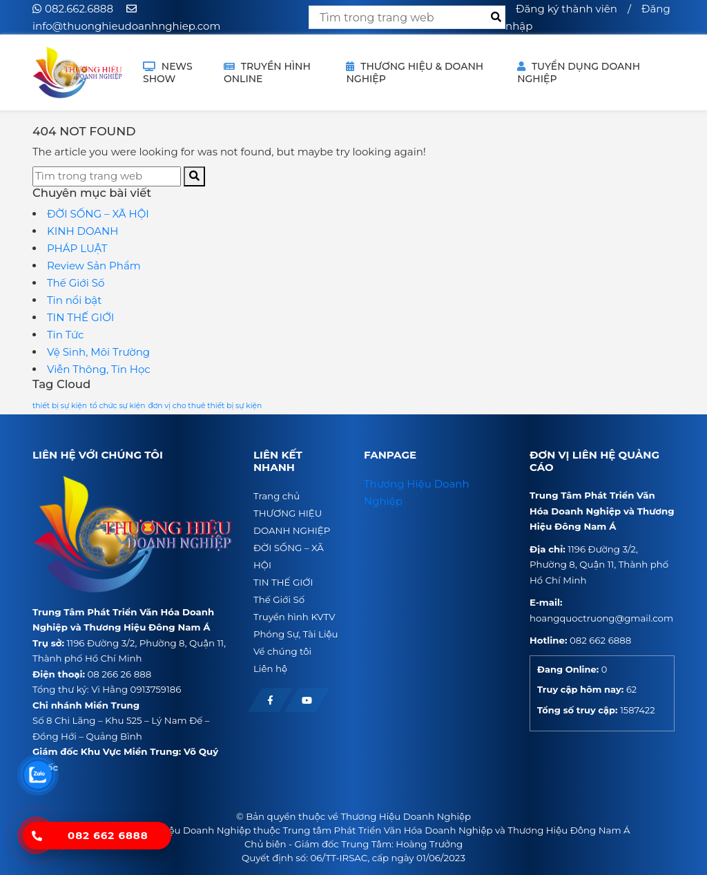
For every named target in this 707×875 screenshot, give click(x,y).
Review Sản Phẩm (94, 265)
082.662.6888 (79, 8)
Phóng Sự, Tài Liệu (295, 634)
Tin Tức (65, 334)
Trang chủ (276, 495)
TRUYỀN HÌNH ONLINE (267, 72)
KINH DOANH (83, 231)
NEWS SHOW (168, 72)
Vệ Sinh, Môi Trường (98, 351)
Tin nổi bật (74, 300)
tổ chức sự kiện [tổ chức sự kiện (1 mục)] (118, 405)
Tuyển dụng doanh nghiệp (578, 72)
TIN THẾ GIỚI (80, 317)
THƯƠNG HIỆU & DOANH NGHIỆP (414, 72)
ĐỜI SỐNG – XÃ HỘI (98, 213)
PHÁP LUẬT (77, 248)
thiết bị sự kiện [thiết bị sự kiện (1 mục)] (59, 405)
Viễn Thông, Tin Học (99, 369)
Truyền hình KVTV (294, 616)
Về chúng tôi (282, 651)
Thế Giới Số (75, 282)
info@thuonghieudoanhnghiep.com (126, 25)
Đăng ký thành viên (566, 8)
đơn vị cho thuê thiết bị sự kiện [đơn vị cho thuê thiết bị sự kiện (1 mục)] (205, 405)
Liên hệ (270, 668)
